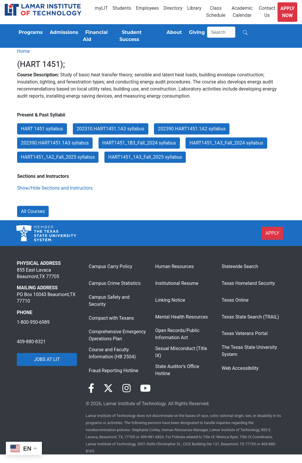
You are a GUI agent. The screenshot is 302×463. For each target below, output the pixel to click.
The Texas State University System (249, 350)
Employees (147, 8)
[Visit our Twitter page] (108, 388)
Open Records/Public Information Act (177, 334)
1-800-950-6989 (33, 322)
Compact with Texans (111, 318)
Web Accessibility (240, 368)
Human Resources (174, 266)
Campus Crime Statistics (115, 283)
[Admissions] (63, 32)
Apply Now (287, 12)
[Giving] (195, 32)
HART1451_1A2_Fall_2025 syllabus (58, 157)
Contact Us (267, 11)
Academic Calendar (242, 11)
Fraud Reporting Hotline (113, 370)
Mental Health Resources (181, 317)
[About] (173, 32)
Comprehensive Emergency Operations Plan (117, 335)
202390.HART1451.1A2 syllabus (192, 129)
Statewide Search (240, 266)
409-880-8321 (31, 341)
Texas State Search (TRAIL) (250, 317)
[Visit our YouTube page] (145, 388)
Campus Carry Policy (110, 266)
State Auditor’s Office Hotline (177, 370)
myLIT (101, 8)
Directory (173, 8)
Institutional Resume (176, 283)
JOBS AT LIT (47, 359)
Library (194, 8)
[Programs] (29, 32)
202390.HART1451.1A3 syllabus (55, 143)
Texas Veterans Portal (245, 333)
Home (23, 51)
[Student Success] (139, 36)
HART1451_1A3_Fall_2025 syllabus (145, 157)
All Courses (33, 211)
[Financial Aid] (99, 36)
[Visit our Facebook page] (91, 388)
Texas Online (235, 300)
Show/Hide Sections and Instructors (55, 188)
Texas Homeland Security (248, 283)
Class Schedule (215, 11)
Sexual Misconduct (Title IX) (181, 352)
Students (122, 8)
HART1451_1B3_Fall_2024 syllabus (139, 143)
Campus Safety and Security (109, 300)
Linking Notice (170, 300)
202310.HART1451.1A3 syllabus (111, 129)
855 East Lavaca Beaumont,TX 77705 (38, 273)
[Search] (221, 32)
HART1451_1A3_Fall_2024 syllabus (226, 143)
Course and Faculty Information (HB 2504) (112, 353)
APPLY (272, 233)
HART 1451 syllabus (42, 129)
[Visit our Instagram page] (126, 388)
